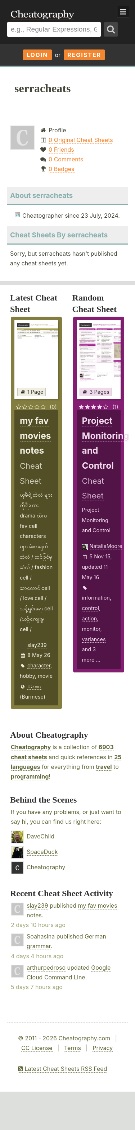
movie (45, 676)
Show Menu (123, 12)
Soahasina (41, 936)
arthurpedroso (46, 967)
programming (30, 776)
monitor (91, 629)
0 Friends (61, 149)
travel (104, 766)
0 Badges (61, 168)
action (89, 618)
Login (37, 54)
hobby (27, 676)
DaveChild (40, 836)
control (90, 608)
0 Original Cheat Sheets (81, 139)
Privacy (103, 1047)
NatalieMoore (106, 546)
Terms (72, 1047)
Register (84, 54)
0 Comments (66, 159)
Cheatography (31, 747)
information (96, 598)
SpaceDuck (42, 851)
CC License (37, 1047)
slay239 (37, 645)
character (38, 665)
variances (94, 639)
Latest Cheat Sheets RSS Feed (62, 1068)
